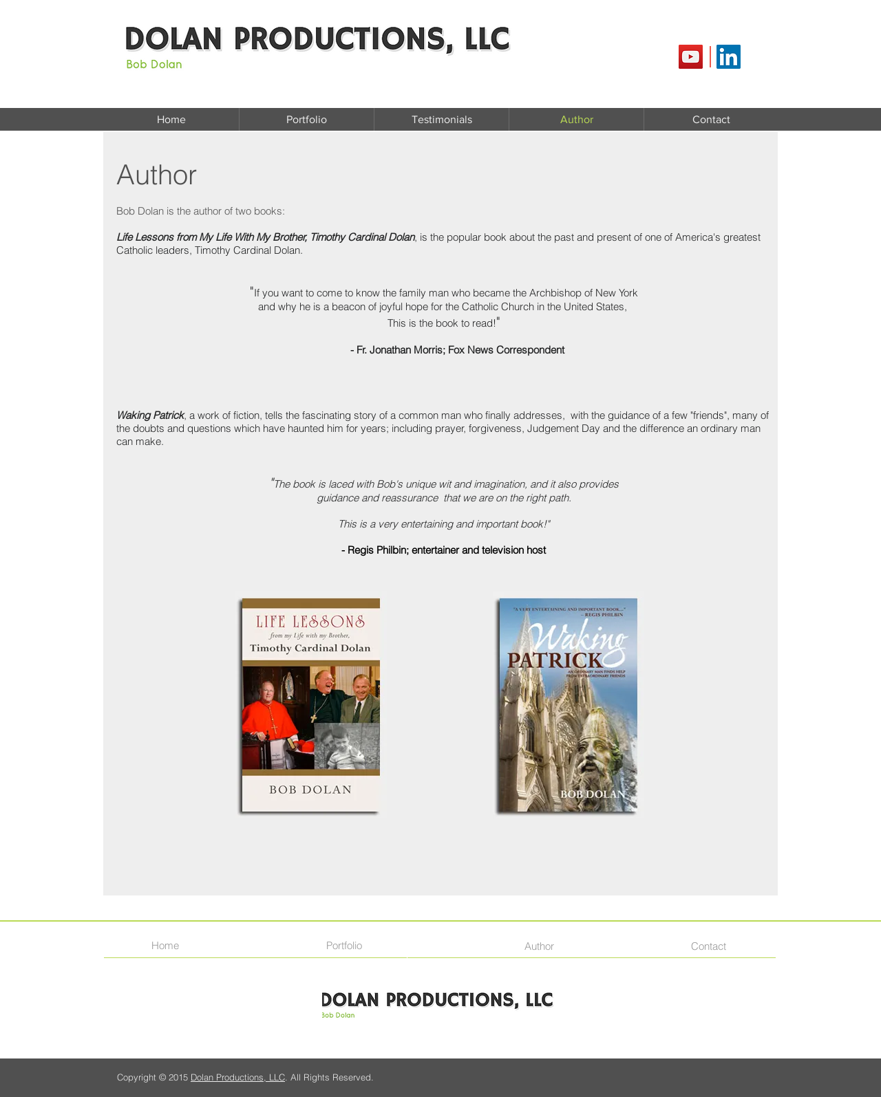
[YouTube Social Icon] (691, 57)
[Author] (544, 946)
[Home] (170, 945)
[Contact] (711, 945)
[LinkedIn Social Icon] (729, 57)
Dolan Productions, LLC (238, 1077)
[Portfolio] (348, 945)
